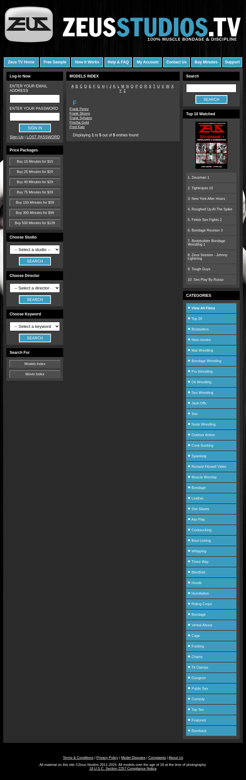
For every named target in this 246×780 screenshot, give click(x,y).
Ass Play (196, 519)
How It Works (87, 62)
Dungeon (197, 678)
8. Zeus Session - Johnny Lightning (207, 256)
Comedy (196, 699)
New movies (199, 340)
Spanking (197, 456)
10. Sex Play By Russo (206, 279)
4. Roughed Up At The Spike (210, 209)
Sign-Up (16, 137)
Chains (195, 657)
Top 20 (195, 319)
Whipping (197, 551)
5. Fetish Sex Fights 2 (205, 220)
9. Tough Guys (199, 269)
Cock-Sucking (200, 445)
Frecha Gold (79, 122)
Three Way (198, 562)
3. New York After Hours (206, 198)
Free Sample (55, 62)
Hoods (195, 583)
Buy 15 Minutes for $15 (35, 161)
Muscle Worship (202, 477)
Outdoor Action (201, 435)
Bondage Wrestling (204, 361)
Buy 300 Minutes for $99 (35, 213)
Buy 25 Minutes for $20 (35, 172)
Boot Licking (199, 540)
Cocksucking (199, 530)
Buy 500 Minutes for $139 (35, 223)
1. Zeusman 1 (198, 177)
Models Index (34, 364)
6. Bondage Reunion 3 (205, 230)
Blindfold (196, 572)
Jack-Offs (197, 403)
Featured (197, 720)
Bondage (197, 488)
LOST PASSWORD (43, 137)
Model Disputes (133, 758)
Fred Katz (77, 127)
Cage (194, 636)
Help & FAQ (118, 62)
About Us (175, 758)
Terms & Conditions (78, 758)
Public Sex (198, 688)
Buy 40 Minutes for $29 (35, 182)
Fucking (196, 646)
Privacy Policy (107, 758)
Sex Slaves (198, 509)
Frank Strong (80, 113)
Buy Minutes (206, 62)
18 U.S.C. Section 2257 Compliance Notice (123, 768)
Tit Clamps (198, 667)
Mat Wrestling (200, 350)
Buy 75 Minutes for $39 (35, 192)
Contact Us (176, 62)
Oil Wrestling (199, 382)
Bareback (197, 731)
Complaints (157, 758)
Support (232, 62)
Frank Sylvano (81, 118)
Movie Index (34, 374)
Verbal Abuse (200, 625)
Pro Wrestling (200, 371)
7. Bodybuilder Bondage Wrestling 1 (206, 242)
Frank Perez (79, 109)
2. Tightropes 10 (200, 188)
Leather (195, 498)
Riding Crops (200, 604)
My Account (148, 62)
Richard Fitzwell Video (207, 466)
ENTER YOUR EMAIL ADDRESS (28, 88)
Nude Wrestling (202, 424)
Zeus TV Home (21, 62)
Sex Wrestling (200, 392)
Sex (193, 414)
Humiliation (198, 593)
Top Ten (196, 709)
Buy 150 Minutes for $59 (35, 202)
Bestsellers (198, 329)
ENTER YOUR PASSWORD (34, 108)
